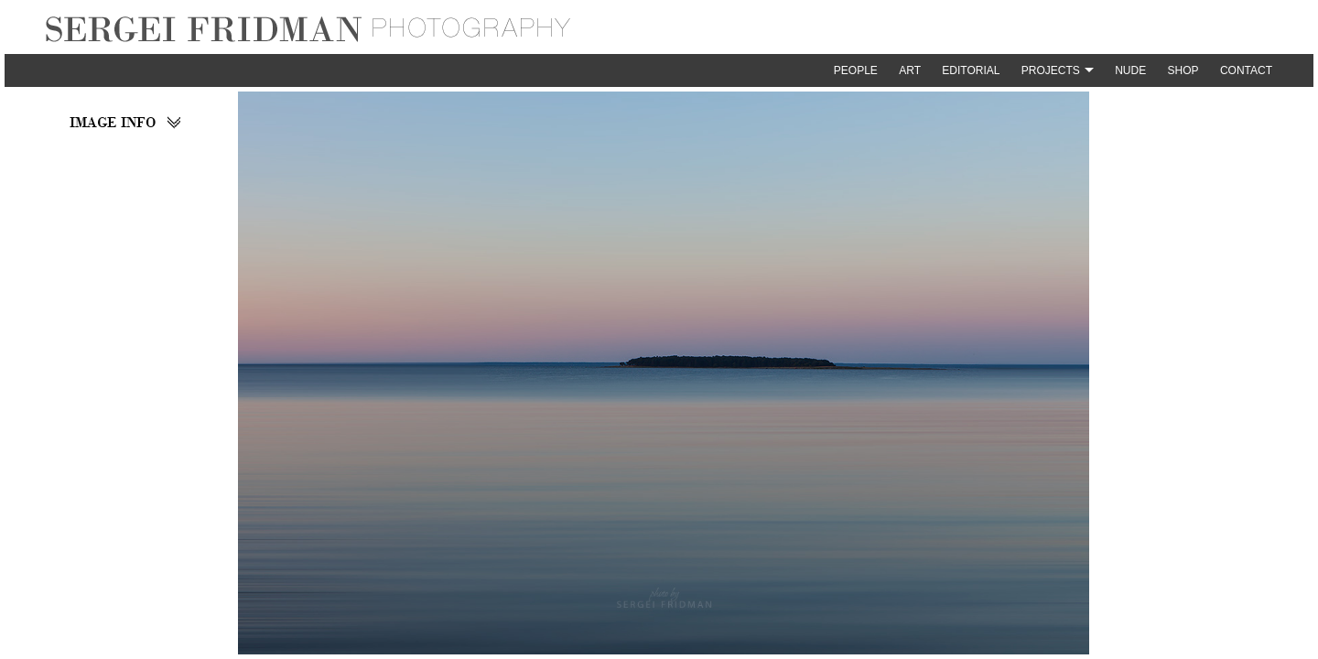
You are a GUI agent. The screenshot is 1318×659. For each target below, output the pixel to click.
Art (910, 70)
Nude (1130, 70)
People (856, 70)
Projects (1050, 70)
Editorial (970, 70)
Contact (1246, 70)
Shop (1183, 70)
